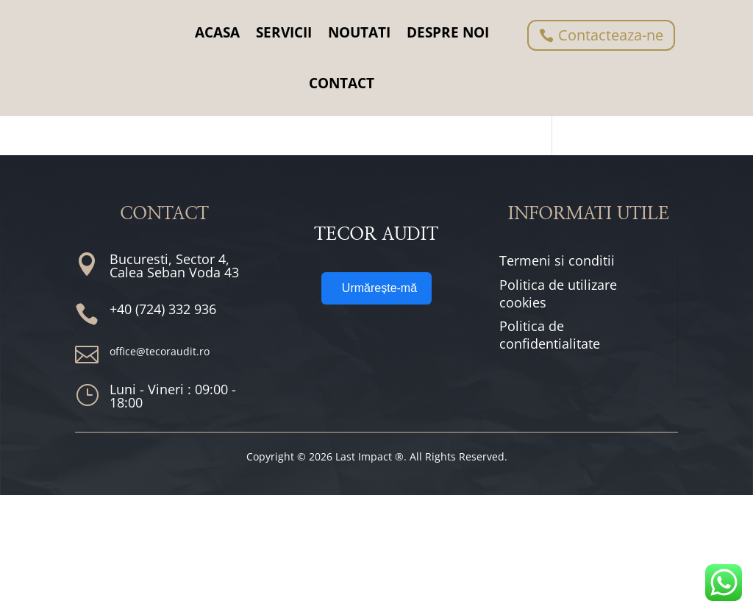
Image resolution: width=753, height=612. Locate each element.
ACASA (217, 32)
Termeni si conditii (557, 376)
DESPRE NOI (448, 32)
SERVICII (284, 32)
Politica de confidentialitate (549, 451)
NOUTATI (359, 32)
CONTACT (341, 83)
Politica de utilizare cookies (558, 409)
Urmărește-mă (379, 460)
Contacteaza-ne (610, 35)
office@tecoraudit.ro (160, 467)
